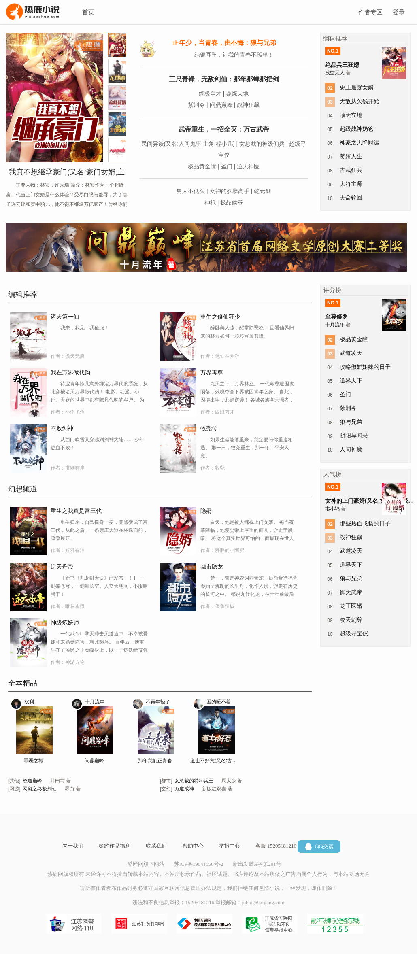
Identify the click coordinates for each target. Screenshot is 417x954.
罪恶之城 (33, 760)
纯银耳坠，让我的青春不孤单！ (234, 54)
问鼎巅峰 (221, 105)
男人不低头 (191, 191)
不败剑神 (62, 428)
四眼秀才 (224, 412)
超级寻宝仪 (354, 633)
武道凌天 (351, 353)
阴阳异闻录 (354, 435)
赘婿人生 (351, 156)
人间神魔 (351, 449)
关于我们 (72, 846)
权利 (29, 702)
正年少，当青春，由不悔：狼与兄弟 (224, 42)
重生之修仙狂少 (220, 316)
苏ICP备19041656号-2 (198, 864)
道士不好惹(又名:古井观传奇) (215, 760)
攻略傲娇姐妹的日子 (365, 366)
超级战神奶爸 (357, 128)
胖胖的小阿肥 (229, 550)
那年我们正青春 (155, 760)
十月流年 (94, 702)
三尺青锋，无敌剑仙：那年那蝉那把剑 (224, 79)
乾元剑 (262, 191)
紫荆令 (196, 105)
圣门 (226, 166)
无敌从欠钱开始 (359, 101)
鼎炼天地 (237, 93)
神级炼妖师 (65, 622)
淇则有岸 (75, 468)
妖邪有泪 (75, 550)
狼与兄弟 (351, 422)
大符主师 (351, 184)
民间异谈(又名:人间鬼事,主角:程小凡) (188, 143)
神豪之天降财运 (359, 142)
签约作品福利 (114, 846)
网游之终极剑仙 (40, 789)
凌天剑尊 (351, 619)
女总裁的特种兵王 (193, 781)
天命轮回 (351, 197)
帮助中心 (193, 846)
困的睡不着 (218, 702)
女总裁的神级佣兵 (262, 143)
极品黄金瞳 (202, 166)
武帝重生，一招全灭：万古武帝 (224, 129)
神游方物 (75, 662)
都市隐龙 (211, 566)
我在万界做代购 (70, 372)
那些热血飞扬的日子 (365, 523)
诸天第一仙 (65, 316)
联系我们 (156, 846)
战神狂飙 (248, 105)
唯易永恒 (75, 606)
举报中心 (229, 846)
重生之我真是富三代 (76, 511)
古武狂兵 (351, 170)
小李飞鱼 (75, 412)
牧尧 (220, 468)
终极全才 (210, 93)
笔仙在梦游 (227, 356)
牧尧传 (208, 428)
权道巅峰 (32, 781)
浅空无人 (335, 73)
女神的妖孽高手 (229, 191)
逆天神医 (248, 166)
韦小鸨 (333, 509)
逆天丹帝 (62, 566)
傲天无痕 (75, 356)
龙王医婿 (351, 606)
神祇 (210, 202)
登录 (399, 11)
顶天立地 (351, 115)
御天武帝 (351, 592)
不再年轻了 (158, 702)
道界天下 (351, 380)
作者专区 (370, 11)
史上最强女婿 (357, 87)
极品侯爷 (231, 202)
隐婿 (206, 511)
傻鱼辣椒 (224, 606)
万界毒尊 (211, 372)
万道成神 (184, 789)
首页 (88, 11)
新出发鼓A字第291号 (257, 864)
